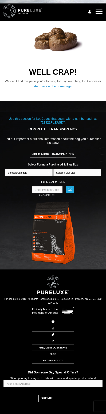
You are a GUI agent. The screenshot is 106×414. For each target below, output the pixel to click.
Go (70, 189)
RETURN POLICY (53, 360)
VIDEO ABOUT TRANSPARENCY (53, 154)
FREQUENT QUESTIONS (53, 347)
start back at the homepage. (53, 86)
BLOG (52, 354)
